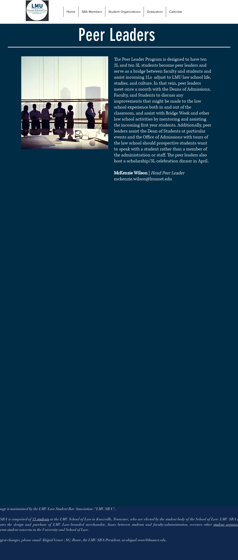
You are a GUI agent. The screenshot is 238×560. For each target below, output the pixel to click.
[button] (155, 12)
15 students (40, 519)
